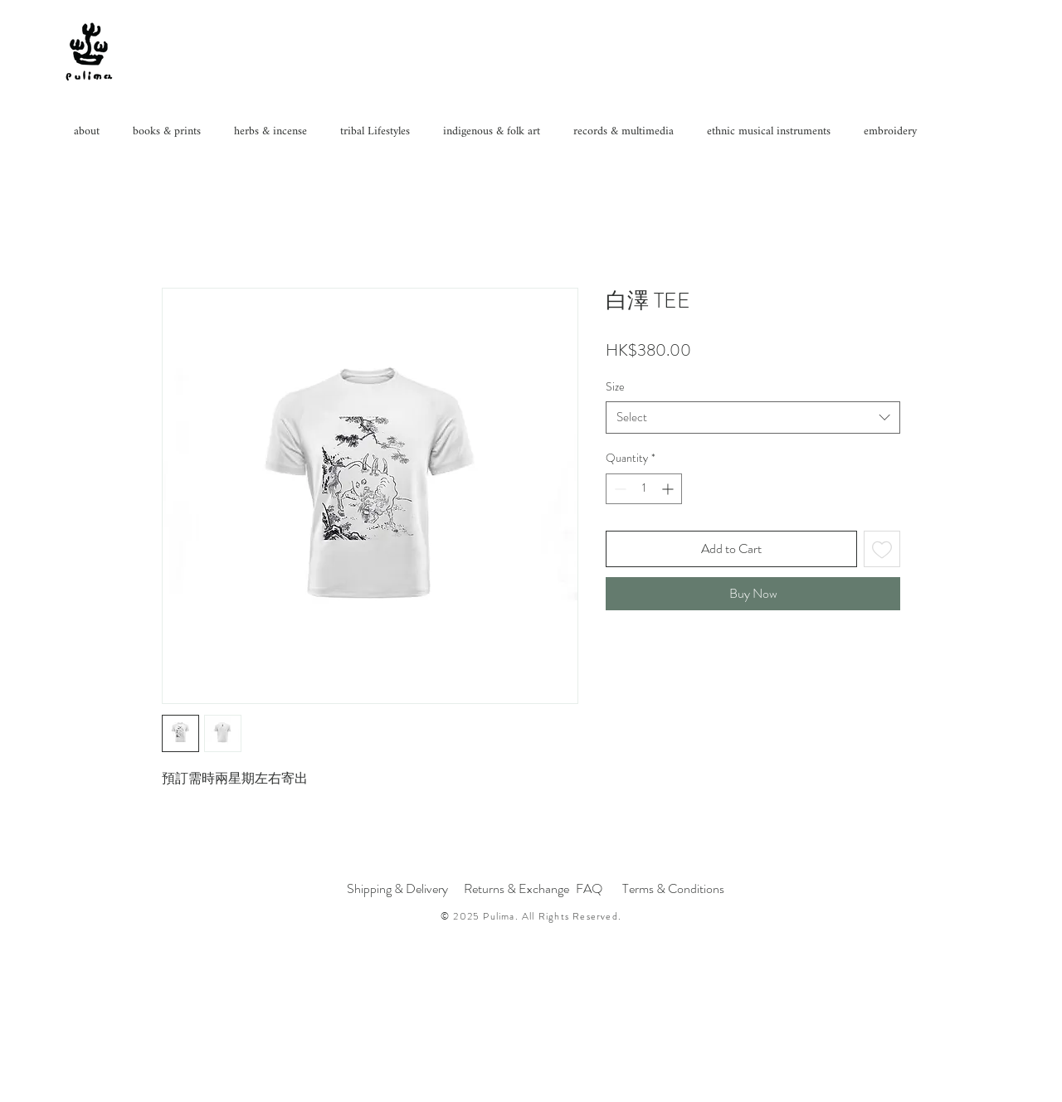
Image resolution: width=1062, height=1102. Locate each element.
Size (615, 386)
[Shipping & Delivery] (397, 888)
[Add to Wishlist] (882, 549)
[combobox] (753, 417)
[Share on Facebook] (616, 657)
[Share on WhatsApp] (648, 657)
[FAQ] (588, 888)
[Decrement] (618, 488)
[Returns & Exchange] (516, 888)
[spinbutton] (644, 488)
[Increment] (669, 488)
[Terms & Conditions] (674, 888)
